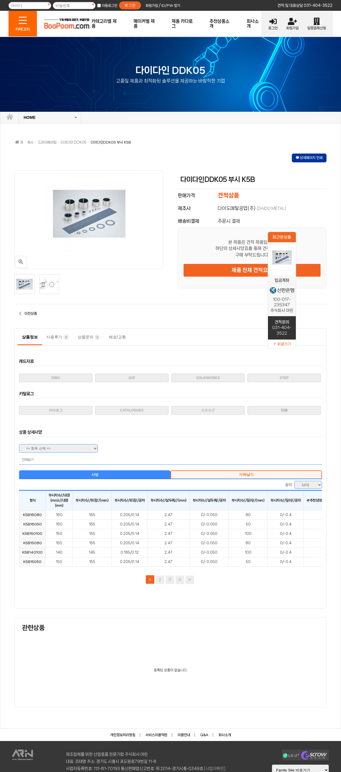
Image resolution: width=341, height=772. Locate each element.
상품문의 (89, 337)
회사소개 (253, 23)
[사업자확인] (214, 768)
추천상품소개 (219, 23)
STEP (284, 378)
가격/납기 (246, 475)
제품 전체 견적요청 (252, 270)
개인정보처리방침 (122, 735)
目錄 (284, 410)
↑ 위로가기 (282, 344)
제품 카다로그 (182, 23)
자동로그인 (109, 5)
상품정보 (30, 337)
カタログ (208, 410)
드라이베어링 (47, 142)
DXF (131, 378)
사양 (95, 475)
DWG (55, 378)
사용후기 (57, 337)
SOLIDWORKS (208, 378)
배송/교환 (117, 337)
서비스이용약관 (156, 735)
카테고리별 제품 (104, 23)
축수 (30, 142)
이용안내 (184, 735)
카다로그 (56, 410)
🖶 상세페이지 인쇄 (309, 158)
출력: (289, 485)
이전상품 (30, 313)
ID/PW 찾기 (170, 5)
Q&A (204, 735)
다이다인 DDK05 (74, 142)
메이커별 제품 (144, 23)
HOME (30, 117)
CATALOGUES (132, 410)
